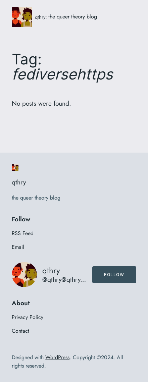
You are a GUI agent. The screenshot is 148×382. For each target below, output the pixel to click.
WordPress (57, 357)
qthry (40, 16)
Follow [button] (114, 274)
